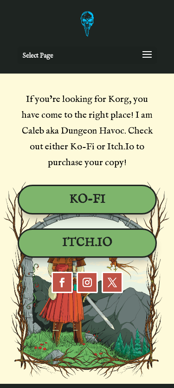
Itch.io (87, 242)
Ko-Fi (87, 199)
